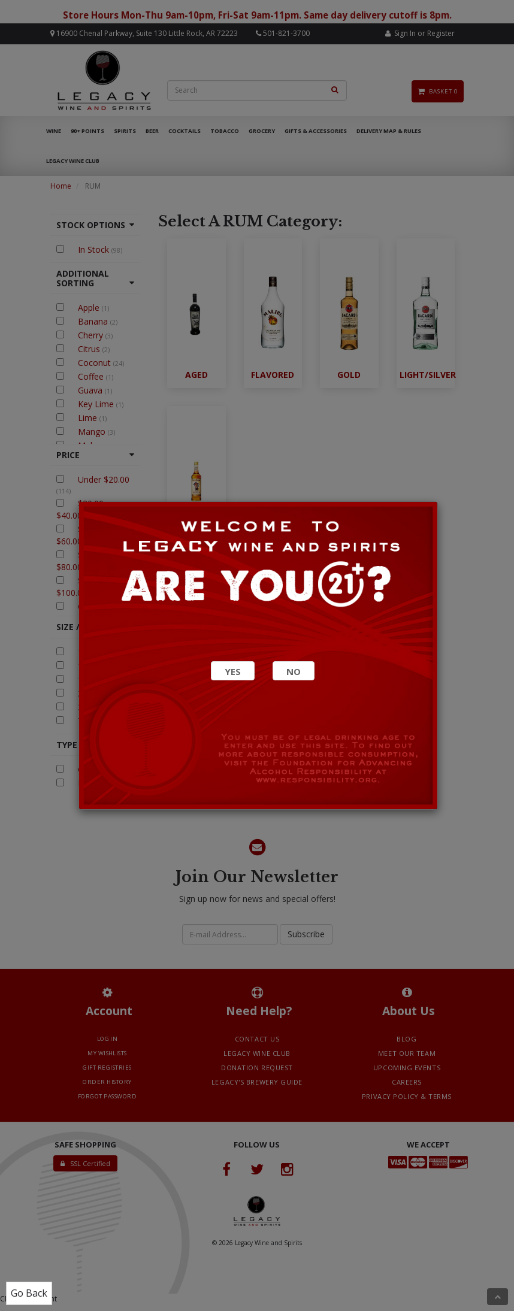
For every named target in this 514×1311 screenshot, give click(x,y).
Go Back (29, 1293)
